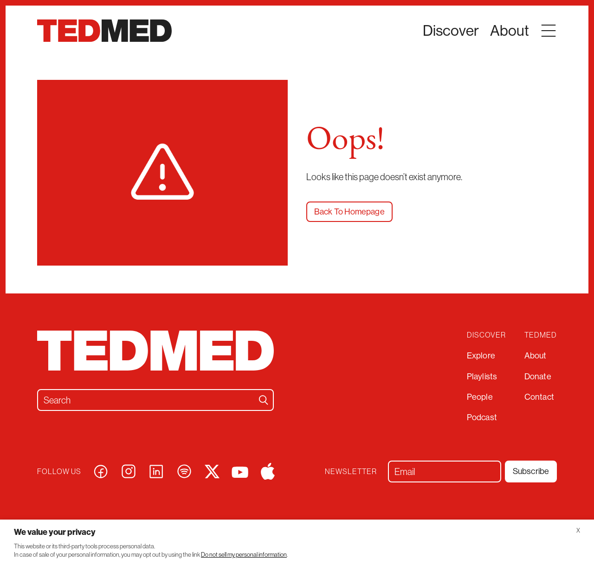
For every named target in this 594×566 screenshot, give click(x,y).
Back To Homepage (349, 211)
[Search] (263, 400)
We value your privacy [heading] (55, 532)
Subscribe (531, 471)
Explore (481, 355)
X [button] (578, 530)
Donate (537, 376)
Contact (539, 396)
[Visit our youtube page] (240, 471)
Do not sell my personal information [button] (244, 555)
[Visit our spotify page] (184, 470)
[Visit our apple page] (267, 470)
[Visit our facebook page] (100, 470)
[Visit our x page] (212, 470)
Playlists (482, 376)
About (535, 355)
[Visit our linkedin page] (156, 470)
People (480, 396)
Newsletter (351, 471)
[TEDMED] (104, 30)
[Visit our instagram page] (128, 470)
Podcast (482, 417)
